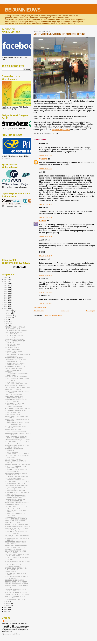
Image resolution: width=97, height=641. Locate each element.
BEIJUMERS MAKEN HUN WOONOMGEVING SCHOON (15, 479)
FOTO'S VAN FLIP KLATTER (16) (15, 412)
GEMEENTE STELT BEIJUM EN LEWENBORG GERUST (15, 500)
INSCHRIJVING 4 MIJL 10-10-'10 (15, 504)
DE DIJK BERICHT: (11, 571)
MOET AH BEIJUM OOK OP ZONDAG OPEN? (59, 33)
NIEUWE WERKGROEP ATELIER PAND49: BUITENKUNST (15, 496)
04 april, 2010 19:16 (45, 236)
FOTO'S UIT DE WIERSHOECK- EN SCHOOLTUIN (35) (16, 470)
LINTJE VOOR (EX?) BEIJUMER (15, 339)
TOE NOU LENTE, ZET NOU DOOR (16, 582)
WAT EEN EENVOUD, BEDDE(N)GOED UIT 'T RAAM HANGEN (17, 423)
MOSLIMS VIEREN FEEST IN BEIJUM (16, 584)
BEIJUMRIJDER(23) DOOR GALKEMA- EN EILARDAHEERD (17, 555)
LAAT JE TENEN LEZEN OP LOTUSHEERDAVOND (13, 369)
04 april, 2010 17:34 (45, 217)
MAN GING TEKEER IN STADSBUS (16, 519)
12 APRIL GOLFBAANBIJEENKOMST (16, 524)
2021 (6, 286)
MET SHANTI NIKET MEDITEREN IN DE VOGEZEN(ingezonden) (17, 529)
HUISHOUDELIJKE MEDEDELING (15, 366)
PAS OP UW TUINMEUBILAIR (14, 358)
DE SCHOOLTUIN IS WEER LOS (15, 490)
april (7, 325)
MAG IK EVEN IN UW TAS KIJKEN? (16, 377)
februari (8, 603)
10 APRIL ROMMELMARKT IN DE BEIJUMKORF (15, 597)
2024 (6, 279)
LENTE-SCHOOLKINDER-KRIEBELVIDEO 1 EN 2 (13, 565)
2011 (6, 306)
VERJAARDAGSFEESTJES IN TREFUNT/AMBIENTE (14, 404)
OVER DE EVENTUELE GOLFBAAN (16, 506)
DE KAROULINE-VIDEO (12, 414)
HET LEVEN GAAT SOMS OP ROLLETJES (14, 336)
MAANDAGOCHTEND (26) (13, 459)
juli (7, 319)
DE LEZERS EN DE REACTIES (14, 580)
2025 (6, 277)
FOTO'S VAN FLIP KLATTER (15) (15, 483)
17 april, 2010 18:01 (45, 303)
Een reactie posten (39, 307)
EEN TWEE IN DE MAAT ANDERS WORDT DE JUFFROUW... (15, 364)
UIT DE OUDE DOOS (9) (12, 508)
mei (7, 323)
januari (8, 605)
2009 (6, 607)
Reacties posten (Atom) (53, 315)
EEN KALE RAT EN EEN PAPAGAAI (16, 545)
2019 (6, 290)
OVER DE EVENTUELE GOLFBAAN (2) (17, 482)
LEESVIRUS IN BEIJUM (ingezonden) (16, 485)
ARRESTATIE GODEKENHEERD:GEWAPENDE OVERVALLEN (16, 373)
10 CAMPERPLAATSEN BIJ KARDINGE (17, 503)
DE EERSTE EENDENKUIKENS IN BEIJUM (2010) (15, 542)
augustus (9, 317)
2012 (6, 304)
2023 (6, 281)
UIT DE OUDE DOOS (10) (13, 443)
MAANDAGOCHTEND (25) (13, 523)
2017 (6, 294)
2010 (6, 308)
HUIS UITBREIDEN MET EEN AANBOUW (17, 408)
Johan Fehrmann (10, 621)
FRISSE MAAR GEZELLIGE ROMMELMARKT (13, 333)
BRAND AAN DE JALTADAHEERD (15, 385)
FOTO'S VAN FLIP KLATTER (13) (15, 599)
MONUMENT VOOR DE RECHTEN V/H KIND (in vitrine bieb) (17, 446)
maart (8, 601)
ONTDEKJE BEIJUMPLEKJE (14, 394)
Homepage (65, 311)
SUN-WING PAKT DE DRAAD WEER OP (17, 526)
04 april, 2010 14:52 (45, 204)
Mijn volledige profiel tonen (11, 634)
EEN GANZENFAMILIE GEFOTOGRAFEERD (12, 348)
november (9, 312)
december (9, 310)
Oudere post (90, 311)
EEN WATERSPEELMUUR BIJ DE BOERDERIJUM (15, 551)
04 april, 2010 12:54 (45, 168)
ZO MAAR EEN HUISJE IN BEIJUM (16, 592)
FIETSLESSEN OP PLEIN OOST (15, 521)
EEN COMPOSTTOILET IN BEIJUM (16, 473)
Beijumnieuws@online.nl (61, 130)
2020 (6, 288)
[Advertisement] (13, 220)
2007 (6, 611)
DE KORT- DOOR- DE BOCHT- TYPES (17, 594)
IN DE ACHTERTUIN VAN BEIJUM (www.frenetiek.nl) (15, 466)
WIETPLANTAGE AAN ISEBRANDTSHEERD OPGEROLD (16, 475)
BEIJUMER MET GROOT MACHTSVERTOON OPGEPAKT (16, 383)
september (9, 316)
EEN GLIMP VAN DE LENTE (13, 549)
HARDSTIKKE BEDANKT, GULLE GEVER (18, 440)
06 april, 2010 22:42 (45, 292)
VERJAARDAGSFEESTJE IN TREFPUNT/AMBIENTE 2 (14, 397)
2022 (6, 283)
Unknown (43, 159)
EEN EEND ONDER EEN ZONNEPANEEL (18, 464)
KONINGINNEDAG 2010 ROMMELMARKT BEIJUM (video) (16, 329)
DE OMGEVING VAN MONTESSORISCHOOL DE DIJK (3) (17, 453)
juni (7, 321)
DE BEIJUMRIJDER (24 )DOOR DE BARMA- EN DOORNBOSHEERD (16, 437)
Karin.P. (42, 221)
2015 (6, 298)
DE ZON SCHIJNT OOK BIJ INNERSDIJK (17, 387)
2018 (6, 292)
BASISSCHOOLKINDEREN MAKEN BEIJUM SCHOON (16, 568)
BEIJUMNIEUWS (22, 10)
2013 (6, 302)
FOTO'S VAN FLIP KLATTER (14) (15, 547)
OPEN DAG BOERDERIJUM (13, 406)
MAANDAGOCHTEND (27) (13, 389)
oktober (8, 314)
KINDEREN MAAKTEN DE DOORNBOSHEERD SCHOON (15, 430)
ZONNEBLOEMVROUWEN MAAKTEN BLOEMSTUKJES (16, 577)
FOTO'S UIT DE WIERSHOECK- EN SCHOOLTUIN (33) (16, 589)
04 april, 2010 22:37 (45, 256)
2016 (6, 296)
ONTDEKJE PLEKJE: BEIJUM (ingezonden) (14, 449)
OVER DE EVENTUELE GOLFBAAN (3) (17, 442)
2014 (6, 300)
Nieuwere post (38, 311)
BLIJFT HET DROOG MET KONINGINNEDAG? (13, 345)
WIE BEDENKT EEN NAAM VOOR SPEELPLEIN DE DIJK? (15, 360)
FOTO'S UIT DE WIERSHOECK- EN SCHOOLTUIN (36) (16, 400)
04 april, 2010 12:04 (45, 155)
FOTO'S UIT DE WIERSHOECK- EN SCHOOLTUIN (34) (16, 532)
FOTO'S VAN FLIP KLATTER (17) (15, 327)
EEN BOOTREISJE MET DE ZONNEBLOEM (13, 351)
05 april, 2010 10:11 (45, 275)
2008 (6, 609)
